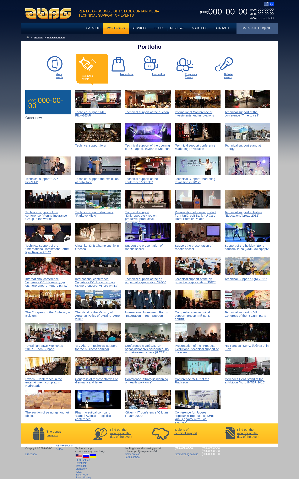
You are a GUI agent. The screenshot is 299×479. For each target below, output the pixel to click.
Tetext (79, 471)
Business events (56, 37)
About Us (199, 28)
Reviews (177, 28)
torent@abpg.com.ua (186, 454)
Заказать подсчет (257, 28)
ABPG (48, 13)
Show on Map (132, 454)
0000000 (224, 11)
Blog (158, 28)
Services (139, 28)
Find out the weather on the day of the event (121, 433)
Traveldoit (81, 465)
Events (191, 76)
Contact (221, 28)
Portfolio (116, 28)
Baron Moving (83, 477)
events (59, 76)
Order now (31, 454)
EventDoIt (81, 463)
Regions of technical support (185, 431)
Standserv (81, 468)
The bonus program (54, 433)
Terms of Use (132, 457)
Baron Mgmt (82, 474)
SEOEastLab (83, 460)
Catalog (93, 28)
